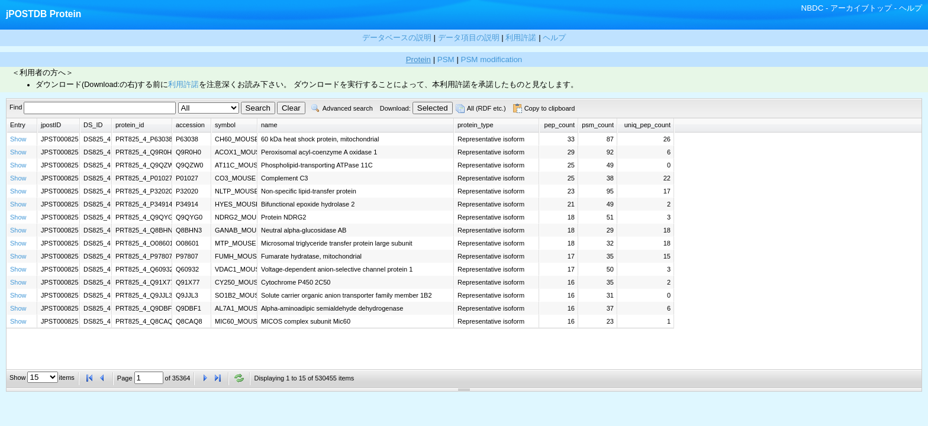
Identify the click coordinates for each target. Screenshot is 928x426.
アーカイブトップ (861, 8)
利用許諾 (183, 84)
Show (18, 139)
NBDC (812, 8)
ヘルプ (910, 8)
